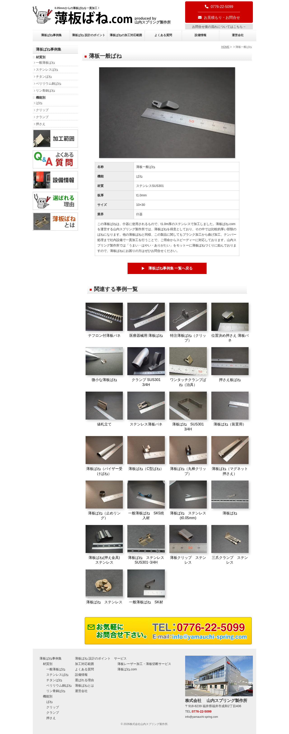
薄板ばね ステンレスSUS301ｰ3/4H (146, 544)
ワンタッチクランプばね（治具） (188, 367)
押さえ (40, 124)
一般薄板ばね (45, 62)
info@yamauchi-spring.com (201, 716)
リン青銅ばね (45, 90)
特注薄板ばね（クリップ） (188, 322)
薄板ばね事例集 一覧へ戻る (170, 268)
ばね (39, 103)
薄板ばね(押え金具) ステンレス (105, 544)
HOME (225, 47)
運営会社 (238, 35)
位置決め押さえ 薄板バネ (230, 322)
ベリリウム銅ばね (48, 83)
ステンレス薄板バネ (146, 409)
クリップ (42, 110)
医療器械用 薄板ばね (146, 320)
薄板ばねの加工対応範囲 (126, 35)
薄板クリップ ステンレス (188, 544)
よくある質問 (163, 35)
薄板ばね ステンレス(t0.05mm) (188, 500)
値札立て (104, 409)
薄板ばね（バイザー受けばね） (104, 456)
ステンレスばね (47, 69)
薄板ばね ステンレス (104, 586)
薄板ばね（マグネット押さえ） (230, 456)
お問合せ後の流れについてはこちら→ (219, 26)
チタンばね (44, 76)
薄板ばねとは (84, 685)
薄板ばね (230, 498)
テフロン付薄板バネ (104, 320)
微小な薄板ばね (104, 364)
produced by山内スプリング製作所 (153, 20)
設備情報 (200, 35)
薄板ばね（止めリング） (104, 500)
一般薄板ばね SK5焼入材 (146, 500)
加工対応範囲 (84, 664)
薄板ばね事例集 (51, 35)
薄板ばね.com (127, 669)
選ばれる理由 (84, 680)
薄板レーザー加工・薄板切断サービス (144, 664)
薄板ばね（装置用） (230, 409)
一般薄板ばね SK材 (146, 586)
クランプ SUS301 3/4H (146, 367)
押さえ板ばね (230, 364)
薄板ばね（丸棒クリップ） (188, 456)
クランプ (42, 117)
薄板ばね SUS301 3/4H (188, 411)
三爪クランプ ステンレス (230, 544)
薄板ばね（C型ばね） (146, 453)
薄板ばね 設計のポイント (88, 35)
